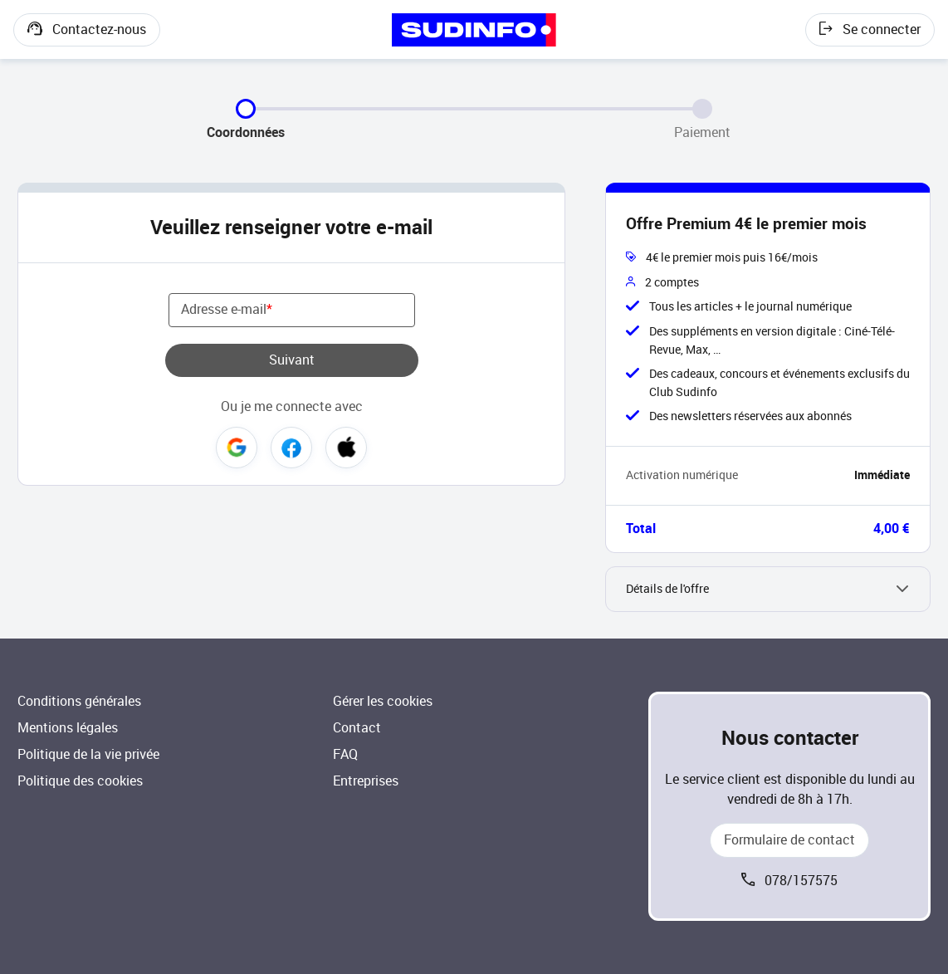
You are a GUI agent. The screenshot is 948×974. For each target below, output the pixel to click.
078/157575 (801, 880)
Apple (346, 447)
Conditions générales (79, 701)
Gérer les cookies (382, 701)
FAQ (345, 754)
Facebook (291, 447)
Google (236, 447)
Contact (357, 728)
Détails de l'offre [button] (667, 589)
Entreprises (365, 781)
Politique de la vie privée (88, 754)
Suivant (292, 360)
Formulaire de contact (789, 840)
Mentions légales (67, 728)
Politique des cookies (80, 781)
